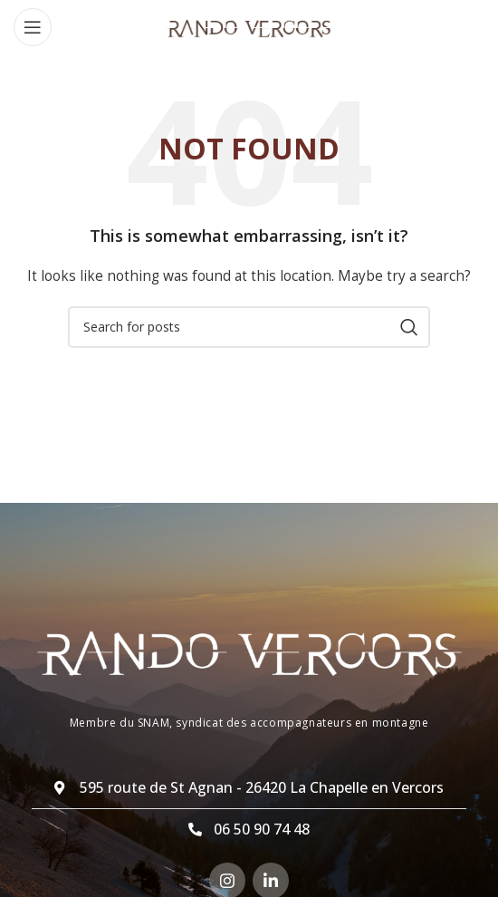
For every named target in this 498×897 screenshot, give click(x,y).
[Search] (249, 327)
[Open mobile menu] (33, 27)
